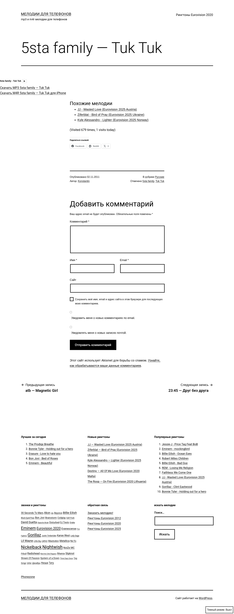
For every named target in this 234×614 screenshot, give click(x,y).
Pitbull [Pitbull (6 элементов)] (24, 553)
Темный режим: (219, 609)
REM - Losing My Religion (177, 467)
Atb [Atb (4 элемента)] (52, 513)
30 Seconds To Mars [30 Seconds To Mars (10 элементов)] (32, 512)
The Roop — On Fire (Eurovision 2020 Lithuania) (117, 481)
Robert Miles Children (175, 458)
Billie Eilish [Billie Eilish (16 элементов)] (70, 513)
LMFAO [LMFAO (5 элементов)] (44, 541)
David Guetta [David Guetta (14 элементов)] (29, 522)
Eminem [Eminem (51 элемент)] (28, 528)
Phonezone (28, 576)
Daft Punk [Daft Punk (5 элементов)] (70, 518)
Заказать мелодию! (100, 513)
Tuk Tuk (159, 181)
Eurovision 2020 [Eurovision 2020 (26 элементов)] (49, 528)
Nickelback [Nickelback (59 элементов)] (31, 547)
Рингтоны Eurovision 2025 (104, 528)
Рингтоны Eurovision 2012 (104, 518)
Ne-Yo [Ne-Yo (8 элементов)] (73, 541)
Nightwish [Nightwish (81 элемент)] (52, 547)
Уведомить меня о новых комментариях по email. (103, 318)
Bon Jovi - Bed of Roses (43, 458)
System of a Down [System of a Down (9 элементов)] (49, 558)
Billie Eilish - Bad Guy (175, 463)
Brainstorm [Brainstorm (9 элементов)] (51, 517)
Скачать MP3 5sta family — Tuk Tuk (25, 88)
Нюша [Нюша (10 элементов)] (44, 562)
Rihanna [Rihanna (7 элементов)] (61, 553)
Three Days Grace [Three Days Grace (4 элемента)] (66, 558)
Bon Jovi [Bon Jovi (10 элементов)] (39, 517)
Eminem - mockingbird (176, 448)
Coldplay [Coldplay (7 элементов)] (61, 518)
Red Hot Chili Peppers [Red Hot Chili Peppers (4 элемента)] (48, 554)
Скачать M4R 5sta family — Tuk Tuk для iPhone (33, 93)
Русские (159, 177)
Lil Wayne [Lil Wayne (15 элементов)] (27, 540)
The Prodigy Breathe (41, 444)
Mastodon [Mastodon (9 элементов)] (53, 541)
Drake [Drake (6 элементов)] (72, 522)
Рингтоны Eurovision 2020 (194, 15)
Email (124, 260)
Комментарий (79, 221)
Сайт (73, 279)
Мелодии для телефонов (46, 14)
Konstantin (84, 181)
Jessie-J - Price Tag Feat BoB (180, 444)
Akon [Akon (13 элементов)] (47, 512)
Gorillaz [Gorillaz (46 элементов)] (34, 535)
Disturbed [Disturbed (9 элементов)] (54, 522)
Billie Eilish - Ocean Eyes (177, 453)
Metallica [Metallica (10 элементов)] (65, 540)
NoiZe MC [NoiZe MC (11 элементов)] (69, 547)
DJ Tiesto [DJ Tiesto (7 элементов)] (64, 522)
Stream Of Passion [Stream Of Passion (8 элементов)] (30, 558)
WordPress (205, 598)
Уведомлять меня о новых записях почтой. (99, 332)
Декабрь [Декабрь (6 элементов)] (36, 563)
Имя (73, 260)
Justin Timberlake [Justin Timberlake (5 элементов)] (49, 536)
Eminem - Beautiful (40, 463)
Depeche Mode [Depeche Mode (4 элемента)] (43, 523)
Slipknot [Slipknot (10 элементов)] (69, 553)
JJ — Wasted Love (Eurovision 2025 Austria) (115, 444)
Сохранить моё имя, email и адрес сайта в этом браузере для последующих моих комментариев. (119, 301)
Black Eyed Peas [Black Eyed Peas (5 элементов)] (27, 518)
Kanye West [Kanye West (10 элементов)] (63, 535)
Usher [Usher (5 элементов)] (29, 563)
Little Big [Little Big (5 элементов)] (37, 541)
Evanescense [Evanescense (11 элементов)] (68, 528)
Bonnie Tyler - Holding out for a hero (51, 448)
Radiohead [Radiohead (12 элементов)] (33, 553)
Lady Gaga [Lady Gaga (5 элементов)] (74, 536)
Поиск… (159, 512)
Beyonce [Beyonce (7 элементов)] (58, 513)
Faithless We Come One (176, 472)
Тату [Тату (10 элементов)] (51, 562)
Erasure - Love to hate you (45, 453)
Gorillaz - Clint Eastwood (177, 486)
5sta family (148, 181)
